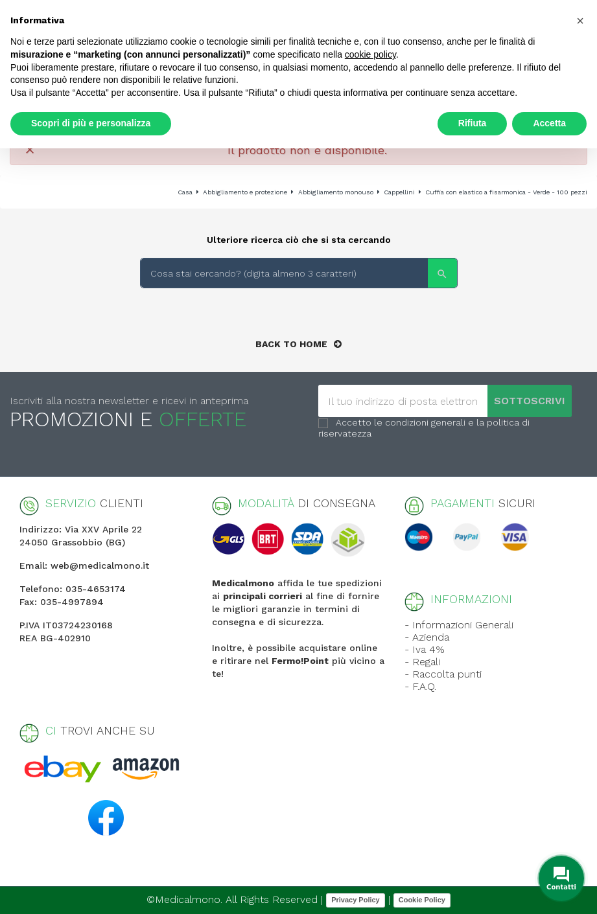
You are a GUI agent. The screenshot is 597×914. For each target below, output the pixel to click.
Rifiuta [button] (472, 123)
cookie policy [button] (370, 54)
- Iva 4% (424, 649)
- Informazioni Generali (458, 625)
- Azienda (426, 637)
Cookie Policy (422, 900)
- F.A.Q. (420, 686)
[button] (580, 20)
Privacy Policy (355, 900)
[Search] (299, 273)
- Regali (422, 662)
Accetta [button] (549, 123)
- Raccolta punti (443, 674)
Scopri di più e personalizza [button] (90, 123)
